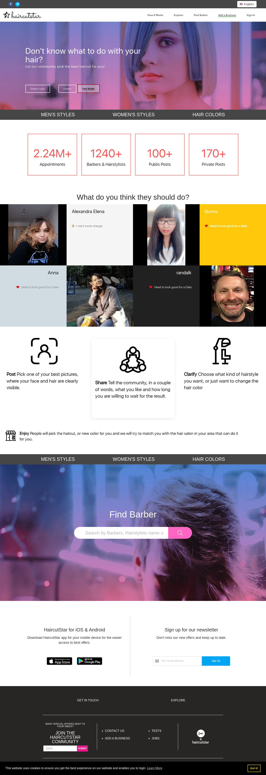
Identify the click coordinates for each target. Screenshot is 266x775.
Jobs (156, 738)
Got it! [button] (254, 768)
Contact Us (114, 730)
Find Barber (201, 15)
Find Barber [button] (88, 88)
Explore (178, 15)
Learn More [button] (154, 768)
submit (82, 748)
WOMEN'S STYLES (134, 114)
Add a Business (227, 15)
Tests (156, 730)
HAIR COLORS (209, 114)
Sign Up (216, 661)
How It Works (155, 15)
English (247, 4)
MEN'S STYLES (58, 114)
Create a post (37, 88)
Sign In (251, 15)
